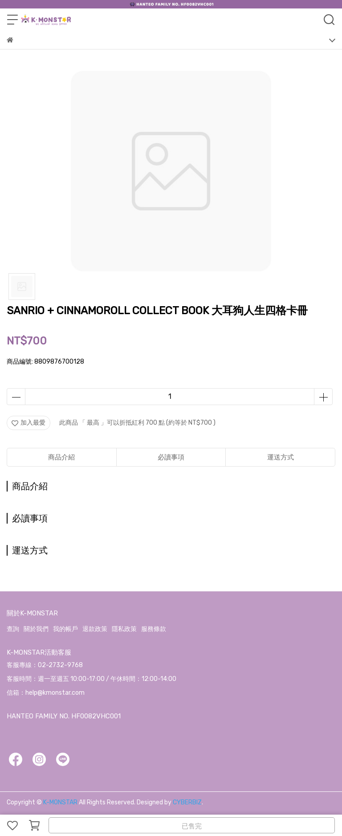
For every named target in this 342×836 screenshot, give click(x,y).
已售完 (192, 826)
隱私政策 (124, 629)
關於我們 (36, 629)
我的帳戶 (65, 629)
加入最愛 (28, 422)
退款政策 (94, 629)
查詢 (13, 629)
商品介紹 (61, 457)
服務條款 (153, 629)
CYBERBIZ (187, 802)
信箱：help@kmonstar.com (46, 693)
